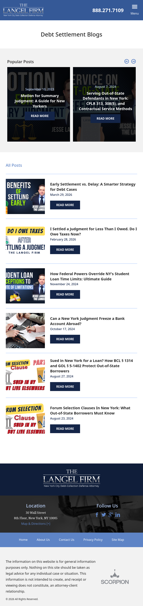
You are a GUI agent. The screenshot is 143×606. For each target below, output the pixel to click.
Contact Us (66, 540)
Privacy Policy (93, 540)
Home (23, 540)
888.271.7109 (107, 10)
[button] (134, 10)
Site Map (118, 540)
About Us (43, 540)
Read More (65, 205)
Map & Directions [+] (35, 524)
